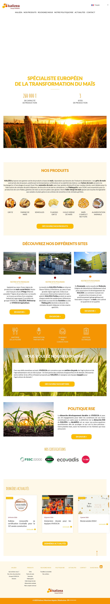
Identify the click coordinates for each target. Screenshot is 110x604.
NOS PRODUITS (30, 12)
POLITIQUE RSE (60, 567)
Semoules (30, 576)
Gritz (30, 571)
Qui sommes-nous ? (14, 571)
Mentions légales (50, 600)
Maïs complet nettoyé (30, 585)
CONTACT (91, 12)
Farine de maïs (30, 574)
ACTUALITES (80, 12)
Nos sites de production (13, 574)
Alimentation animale (30, 583)
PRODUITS (30, 567)
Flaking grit (30, 578)
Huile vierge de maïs (30, 581)
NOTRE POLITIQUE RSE (63, 12)
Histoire (14, 578)
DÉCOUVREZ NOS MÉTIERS (57, 385)
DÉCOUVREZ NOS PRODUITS (55, 226)
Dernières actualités (55, 543)
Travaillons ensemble (45, 571)
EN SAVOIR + (19, 312)
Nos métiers (46, 574)
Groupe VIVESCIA (14, 576)
